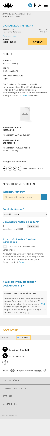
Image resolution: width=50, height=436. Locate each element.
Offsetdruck (24, 95)
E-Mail (42, 304)
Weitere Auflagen (10, 36)
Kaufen (38, 41)
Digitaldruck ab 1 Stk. (21, 14)
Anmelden (35, 5)
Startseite (6, 14)
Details (22, 262)
